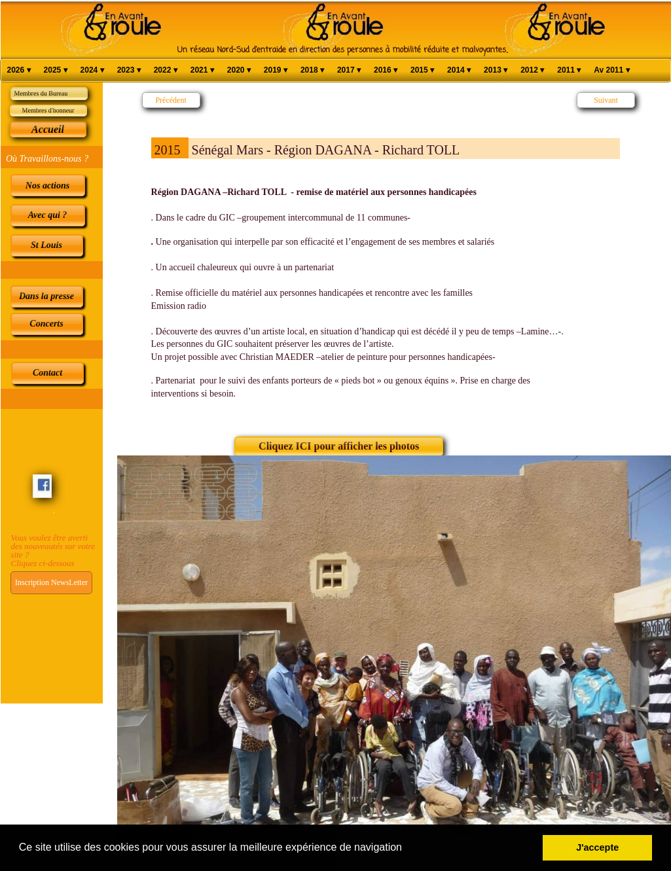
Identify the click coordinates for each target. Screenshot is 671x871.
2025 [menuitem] (55, 70)
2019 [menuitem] (275, 70)
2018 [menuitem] (312, 70)
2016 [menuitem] (385, 70)
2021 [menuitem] (202, 70)
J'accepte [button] (597, 847)
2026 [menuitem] (19, 70)
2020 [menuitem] (239, 70)
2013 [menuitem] (495, 70)
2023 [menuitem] (129, 70)
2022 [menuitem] (165, 70)
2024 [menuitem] (92, 70)
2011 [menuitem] (569, 70)
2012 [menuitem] (532, 70)
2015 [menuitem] (422, 70)
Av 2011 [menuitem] (611, 70)
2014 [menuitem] (459, 70)
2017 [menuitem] (349, 70)
